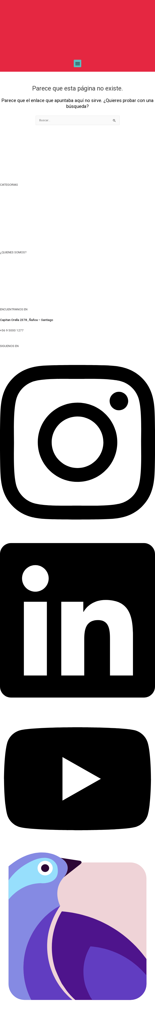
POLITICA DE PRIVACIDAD (77, 283)
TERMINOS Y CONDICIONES (78, 273)
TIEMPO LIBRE (77, 195)
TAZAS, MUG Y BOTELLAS (77, 205)
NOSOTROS (77, 263)
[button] (77, 63)
